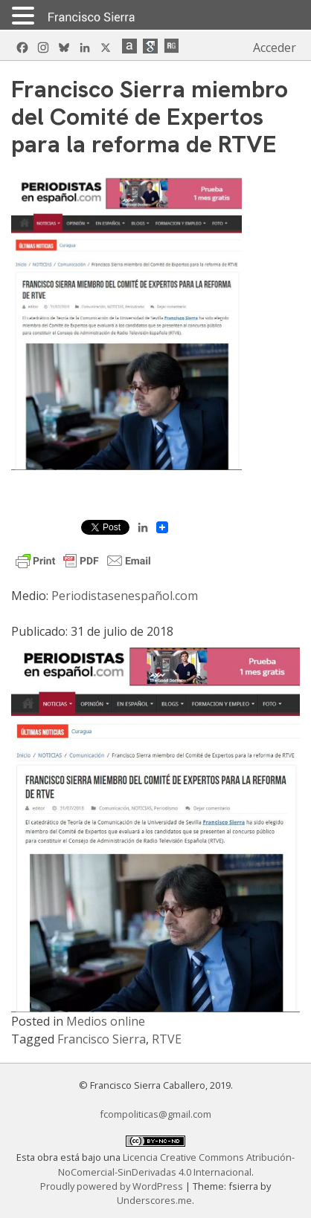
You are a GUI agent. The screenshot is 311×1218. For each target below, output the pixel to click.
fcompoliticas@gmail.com (155, 1114)
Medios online (105, 1021)
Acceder (274, 47)
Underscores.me (154, 1200)
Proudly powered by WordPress (112, 1186)
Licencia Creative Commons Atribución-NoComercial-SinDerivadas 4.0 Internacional (176, 1164)
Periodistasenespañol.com (126, 595)
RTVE (167, 1039)
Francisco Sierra (101, 1039)
